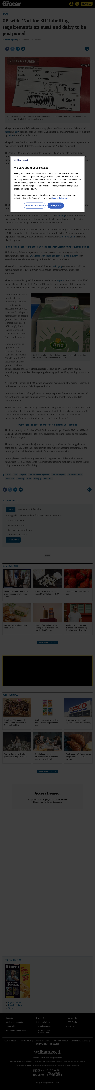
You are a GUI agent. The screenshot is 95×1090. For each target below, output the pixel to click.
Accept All (56, 205)
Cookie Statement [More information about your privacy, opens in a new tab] (59, 198)
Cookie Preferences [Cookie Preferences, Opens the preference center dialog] (34, 205)
